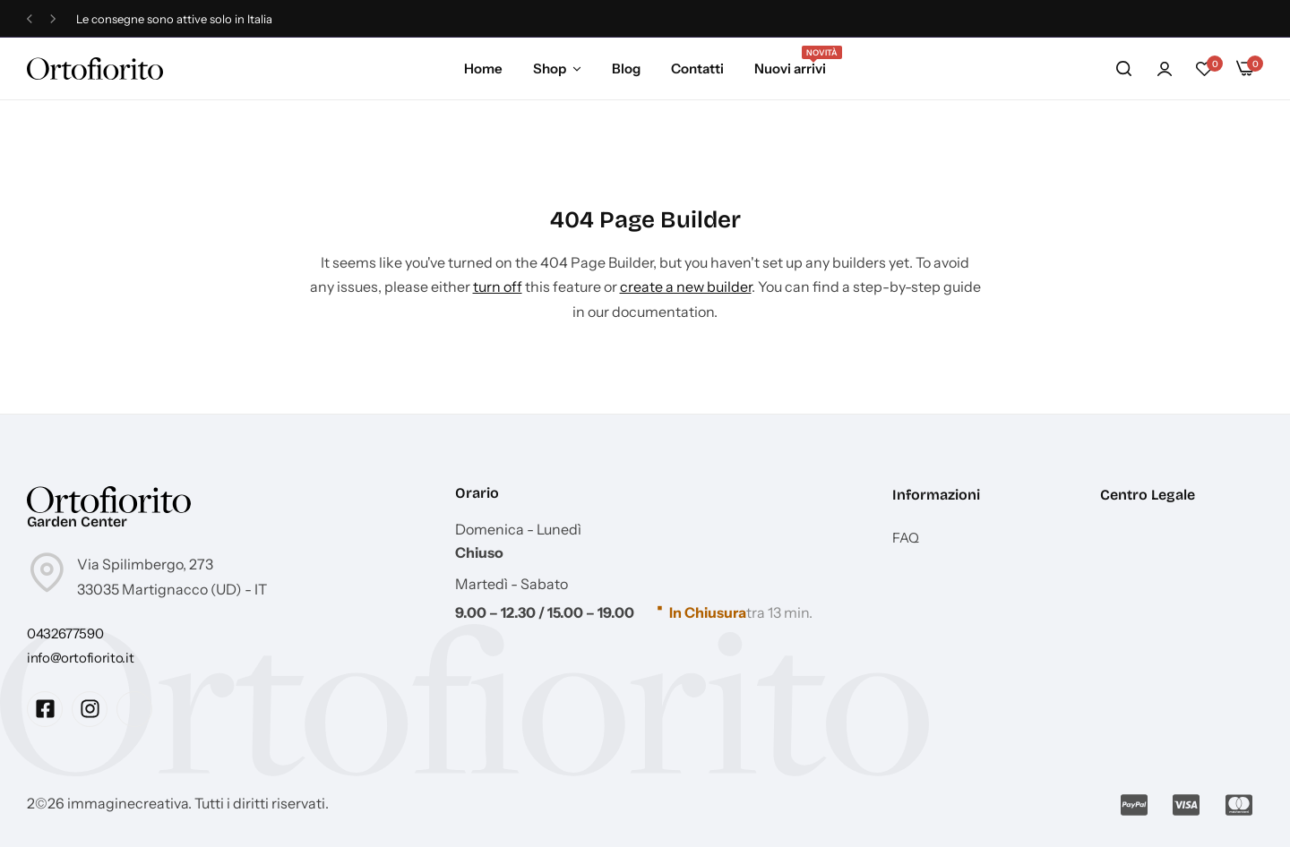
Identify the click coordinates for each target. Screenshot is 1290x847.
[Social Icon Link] (45, 709)
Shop (549, 68)
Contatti (697, 68)
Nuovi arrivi (790, 67)
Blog (626, 68)
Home (483, 68)
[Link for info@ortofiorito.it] (80, 657)
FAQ (905, 538)
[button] (29, 19)
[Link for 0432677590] (65, 633)
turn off (497, 286)
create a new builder (686, 286)
